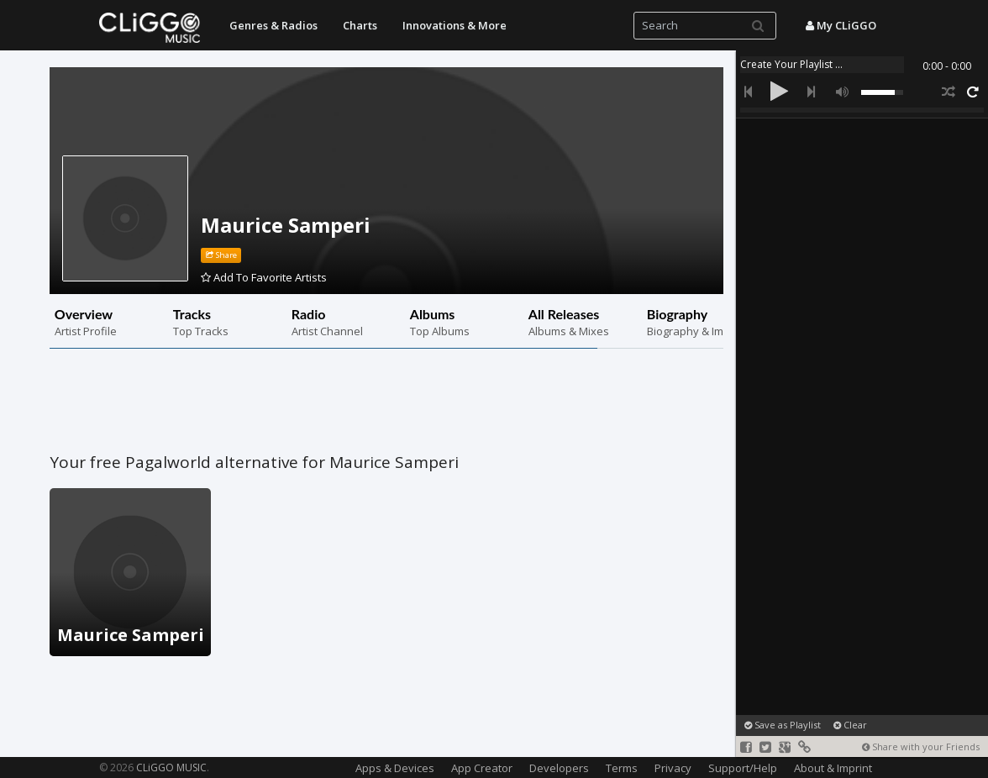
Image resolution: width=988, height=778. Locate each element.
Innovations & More (454, 25)
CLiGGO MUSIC (171, 767)
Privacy (672, 767)
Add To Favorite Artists (264, 277)
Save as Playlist (782, 724)
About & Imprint (833, 767)
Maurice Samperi (285, 225)
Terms (622, 767)
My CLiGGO (841, 25)
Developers (559, 767)
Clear (850, 724)
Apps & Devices (394, 767)
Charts (360, 25)
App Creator (481, 767)
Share (221, 255)
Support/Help (742, 767)
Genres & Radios (273, 25)
